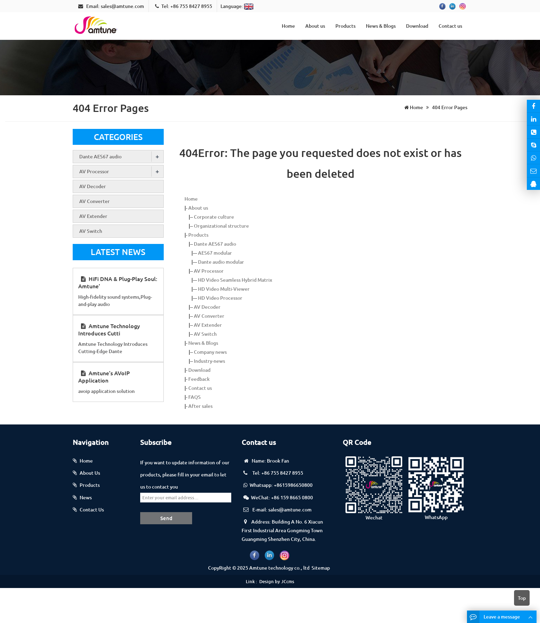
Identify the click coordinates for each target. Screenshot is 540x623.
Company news (210, 352)
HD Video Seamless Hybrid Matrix (235, 280)
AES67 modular (215, 252)
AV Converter (209, 316)
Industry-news (209, 361)
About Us (90, 473)
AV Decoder (207, 307)
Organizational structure (221, 225)
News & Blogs (381, 26)
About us (315, 26)
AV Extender (208, 325)
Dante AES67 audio (215, 243)
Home (288, 26)
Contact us (450, 26)
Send (166, 518)
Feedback (199, 379)
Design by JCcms (276, 581)
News (86, 497)
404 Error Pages (449, 107)
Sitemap (321, 567)
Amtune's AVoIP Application (104, 376)
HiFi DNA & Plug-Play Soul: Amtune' (117, 282)
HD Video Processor (220, 298)
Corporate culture (214, 216)
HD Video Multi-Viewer (224, 289)
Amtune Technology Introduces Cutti (109, 329)
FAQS (194, 397)
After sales (200, 406)
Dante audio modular (221, 261)
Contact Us (92, 509)
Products (345, 26)
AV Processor (209, 270)
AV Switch (205, 334)
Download (417, 26)
